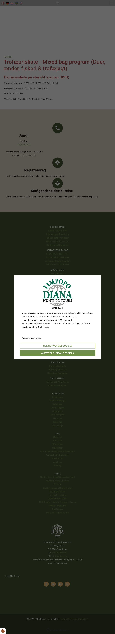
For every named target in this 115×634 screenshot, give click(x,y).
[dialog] (57, 317)
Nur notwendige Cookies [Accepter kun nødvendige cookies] (57, 345)
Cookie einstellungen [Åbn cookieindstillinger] (31, 338)
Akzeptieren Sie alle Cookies (57, 353)
